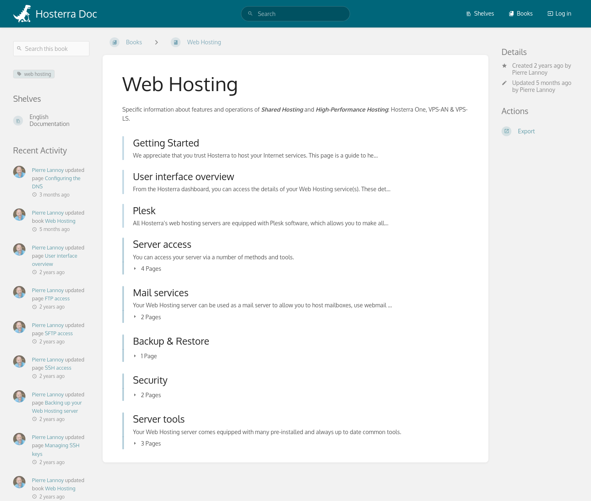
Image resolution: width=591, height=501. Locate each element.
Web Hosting (60, 220)
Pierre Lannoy (529, 72)
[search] (295, 13)
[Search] (250, 13)
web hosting (34, 74)
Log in (559, 13)
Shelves (480, 13)
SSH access (58, 367)
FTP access (57, 298)
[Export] (539, 131)
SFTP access (59, 333)
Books (521, 13)
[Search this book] (51, 48)
